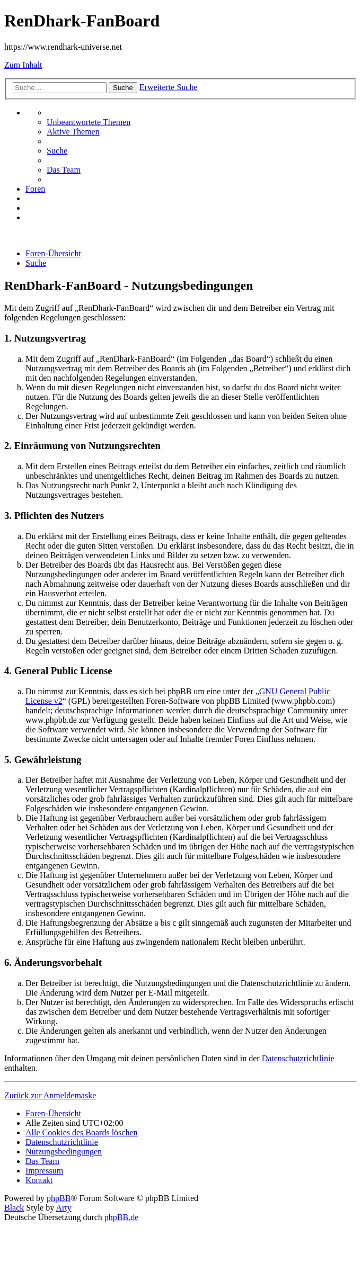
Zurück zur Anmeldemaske (50, 1095)
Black (14, 1207)
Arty (63, 1207)
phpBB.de (121, 1217)
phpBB (59, 1198)
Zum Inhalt (23, 64)
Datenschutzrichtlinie (298, 1058)
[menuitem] (88, 122)
